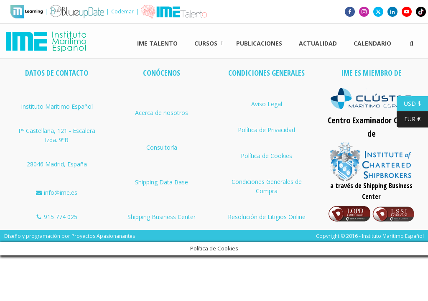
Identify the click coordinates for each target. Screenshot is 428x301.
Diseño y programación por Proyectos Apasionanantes (69, 236)
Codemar (122, 11)
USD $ (409, 104)
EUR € (408, 119)
